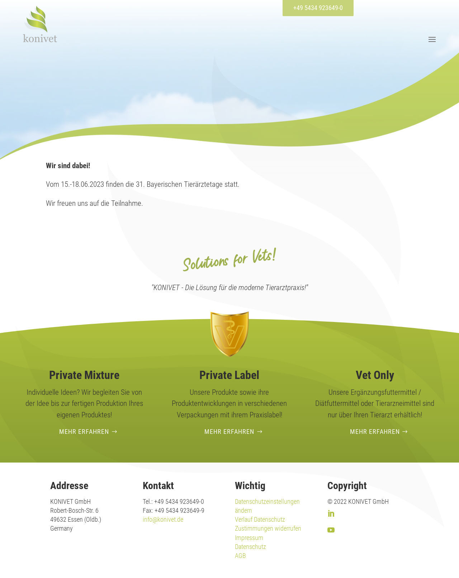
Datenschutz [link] (250, 546)
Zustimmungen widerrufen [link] (268, 528)
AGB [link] (240, 555)
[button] (431, 39)
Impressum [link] (249, 537)
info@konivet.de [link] (163, 519)
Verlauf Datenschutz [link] (260, 519)
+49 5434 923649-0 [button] (318, 7)
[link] (40, 23)
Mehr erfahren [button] (84, 431)
